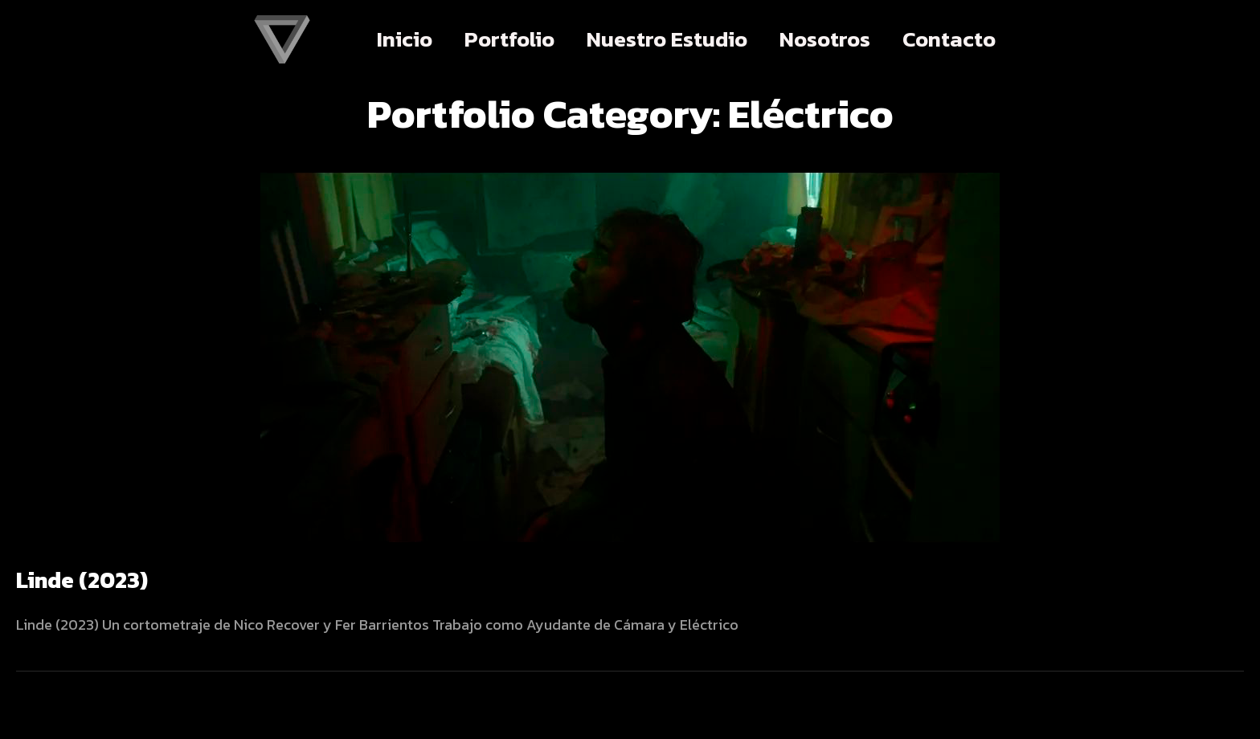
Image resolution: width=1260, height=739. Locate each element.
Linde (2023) (82, 580)
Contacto (949, 38)
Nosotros (824, 38)
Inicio (404, 38)
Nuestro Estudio (667, 38)
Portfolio (509, 38)
